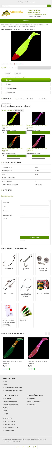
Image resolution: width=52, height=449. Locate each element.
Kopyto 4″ (23, 77)
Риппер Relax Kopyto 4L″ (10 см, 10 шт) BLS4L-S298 (12, 149)
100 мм (13, 106)
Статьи (5, 384)
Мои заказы (31, 398)
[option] (13, 353)
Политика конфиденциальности (12, 390)
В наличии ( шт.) (8, 110)
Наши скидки (7, 398)
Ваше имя (6, 202)
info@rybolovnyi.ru (10, 430)
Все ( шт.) (19, 110)
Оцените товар (7, 215)
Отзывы (42, 99)
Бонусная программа (33, 401)
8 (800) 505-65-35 (32, 12)
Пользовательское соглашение (12, 387)
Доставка (5, 407)
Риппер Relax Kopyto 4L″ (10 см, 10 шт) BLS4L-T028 (12, 126)
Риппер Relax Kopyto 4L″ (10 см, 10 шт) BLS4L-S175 (36, 149)
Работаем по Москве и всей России (37, 14)
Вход (20, 2)
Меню (26, 20)
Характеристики (24, 99)
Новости (5, 381)
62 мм (3, 106)
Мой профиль (31, 404)
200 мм (28, 106)
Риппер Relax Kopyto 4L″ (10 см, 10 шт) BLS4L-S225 (36, 126)
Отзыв (5, 218)
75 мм (8, 106)
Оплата (5, 410)
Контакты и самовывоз (10, 401)
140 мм (23, 106)
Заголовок (6, 211)
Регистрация (29, 2)
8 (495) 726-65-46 (32, 10)
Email (4, 206)
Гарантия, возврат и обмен (11, 404)
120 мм (18, 106)
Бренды (5, 413)
